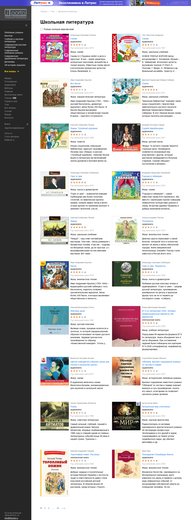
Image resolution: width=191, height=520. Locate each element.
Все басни (75, 83)
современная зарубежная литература (16, 57)
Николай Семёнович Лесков (82, 125)
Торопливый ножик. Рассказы (84, 454)
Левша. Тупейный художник (83, 128)
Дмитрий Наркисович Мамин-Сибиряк (158, 80)
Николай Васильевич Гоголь (82, 307)
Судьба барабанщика (152, 128)
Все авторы (10, 108)
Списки (7, 98)
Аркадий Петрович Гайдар (153, 125)
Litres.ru (8, 133)
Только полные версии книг (59, 29)
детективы (9, 62)
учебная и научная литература (13, 40)
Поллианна (147, 221)
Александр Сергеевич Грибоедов (84, 173)
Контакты (8, 118)
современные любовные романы (13, 51)
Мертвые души (77, 311)
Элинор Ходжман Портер (153, 218)
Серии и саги (10, 101)
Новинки (8, 91)
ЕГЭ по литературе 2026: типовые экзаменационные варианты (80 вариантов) (159, 314)
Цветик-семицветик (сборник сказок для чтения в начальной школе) (89, 363)
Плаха (73, 406)
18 (58, 508)
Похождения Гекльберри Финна (157, 454)
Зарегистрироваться (14, 128)
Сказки (73, 38)
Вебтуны (8, 88)
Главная (43, 11)
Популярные (10, 81)
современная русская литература (15, 46)
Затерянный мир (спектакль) (156, 406)
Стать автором (11, 136)
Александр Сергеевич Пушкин (83, 35)
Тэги (6, 104)
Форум (7, 114)
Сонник (8, 111)
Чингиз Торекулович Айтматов (83, 403)
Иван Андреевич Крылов (80, 80)
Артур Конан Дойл (150, 403)
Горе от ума (76, 176)
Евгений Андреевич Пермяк (82, 451)
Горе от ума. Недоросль (154, 266)
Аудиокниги (10, 85)
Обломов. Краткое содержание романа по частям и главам (161, 363)
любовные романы (13, 32)
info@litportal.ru (11, 518)
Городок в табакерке (152, 176)
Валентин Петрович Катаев (82, 358)
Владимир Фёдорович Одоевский (156, 173)
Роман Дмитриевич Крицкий (154, 307)
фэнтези (8, 36)
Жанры (7, 78)
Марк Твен (146, 451)
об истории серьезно (14, 65)
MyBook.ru (9, 140)
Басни (73, 266)
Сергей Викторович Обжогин (154, 358)
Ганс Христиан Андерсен (152, 35)
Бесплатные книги (13, 94)
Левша (73, 221)
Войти (7, 124)
